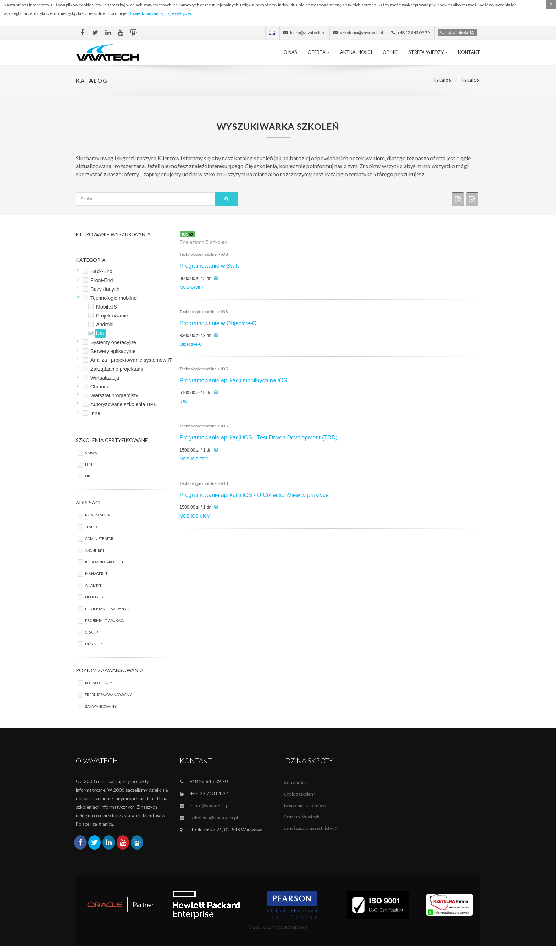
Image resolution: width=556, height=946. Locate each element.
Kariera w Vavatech (302, 816)
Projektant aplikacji (105, 620)
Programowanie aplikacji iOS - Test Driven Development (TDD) (259, 438)
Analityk (93, 585)
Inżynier (93, 643)
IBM (88, 464)
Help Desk (94, 596)
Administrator (99, 538)
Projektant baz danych (108, 608)
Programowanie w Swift (209, 266)
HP (87, 475)
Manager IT (96, 573)
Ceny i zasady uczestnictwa (310, 828)
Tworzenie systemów (304, 805)
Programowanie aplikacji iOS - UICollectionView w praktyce (254, 495)
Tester (91, 526)
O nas (290, 52)
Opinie (390, 52)
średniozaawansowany (108, 694)
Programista (97, 514)
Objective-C (191, 344)
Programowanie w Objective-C (218, 323)
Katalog (442, 80)
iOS (183, 401)
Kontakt (469, 52)
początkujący (98, 682)
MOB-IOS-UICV (195, 516)
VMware (93, 452)
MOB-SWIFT (192, 287)
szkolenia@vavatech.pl (214, 817)
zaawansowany (101, 706)
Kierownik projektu (105, 561)
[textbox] (146, 199)
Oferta (318, 52)
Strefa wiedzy (427, 52)
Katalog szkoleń (299, 794)
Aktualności (356, 52)
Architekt (94, 550)
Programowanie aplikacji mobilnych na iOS (233, 380)
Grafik (91, 632)
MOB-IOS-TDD (194, 459)
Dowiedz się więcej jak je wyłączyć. (160, 13)
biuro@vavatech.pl (210, 805)
